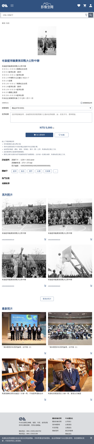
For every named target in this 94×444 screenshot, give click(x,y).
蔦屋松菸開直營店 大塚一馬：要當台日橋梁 (64, 393)
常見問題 (55, 427)
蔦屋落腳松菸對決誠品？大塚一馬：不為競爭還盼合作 (22, 393)
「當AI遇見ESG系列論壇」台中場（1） (63, 347)
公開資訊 (68, 427)
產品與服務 (69, 430)
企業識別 (68, 424)
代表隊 (47, 171)
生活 (7, 23)
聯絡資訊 (68, 434)
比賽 (39, 171)
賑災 (23, 171)
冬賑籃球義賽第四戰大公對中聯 (14, 233)
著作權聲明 (56, 424)
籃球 (15, 171)
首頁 (3, 23)
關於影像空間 (56, 421)
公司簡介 (68, 421)
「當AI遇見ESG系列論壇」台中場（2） (17, 347)
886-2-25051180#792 (34, 431)
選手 (31, 171)
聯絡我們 (55, 430)
